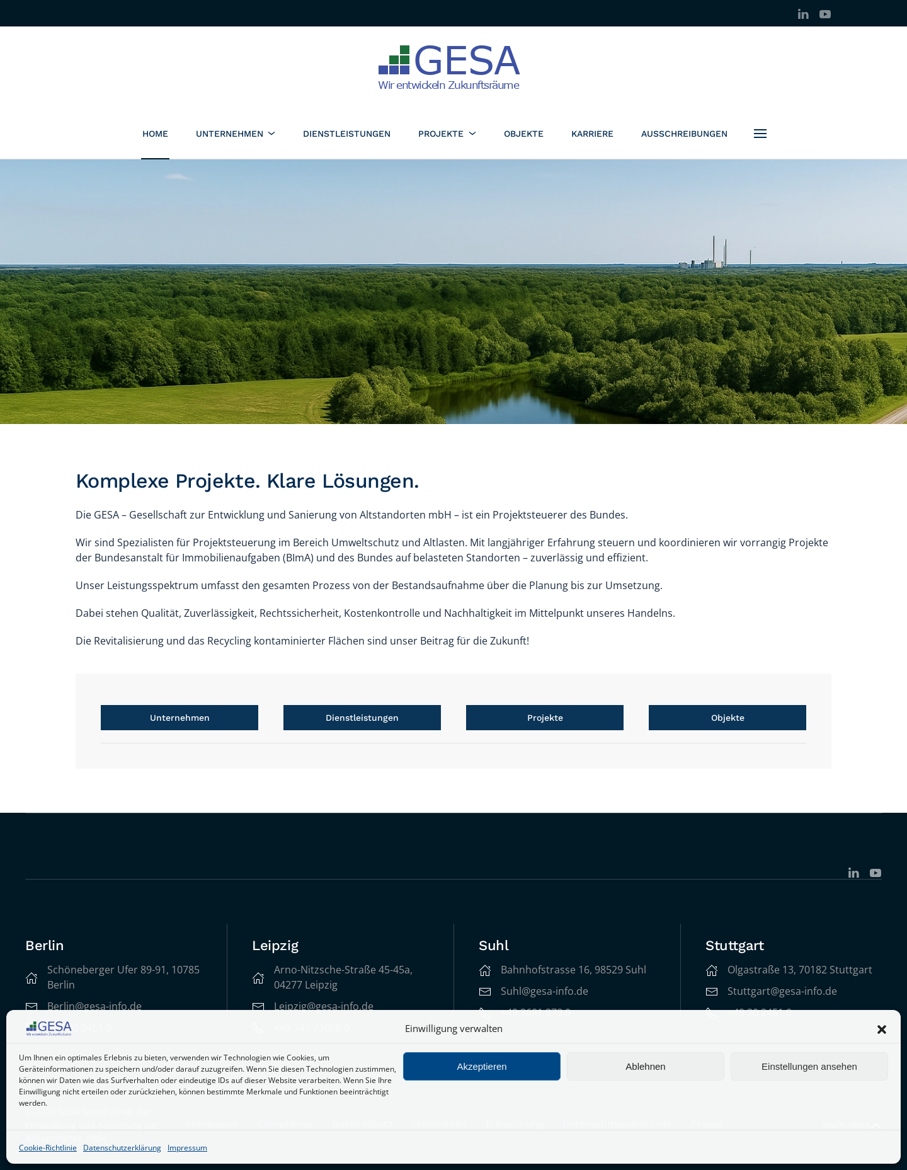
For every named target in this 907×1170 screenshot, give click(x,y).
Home (155, 134)
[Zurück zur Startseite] (453, 67)
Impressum (187, 1147)
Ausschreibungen (684, 134)
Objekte (524, 134)
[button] (882, 1029)
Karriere (592, 134)
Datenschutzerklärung (122, 1147)
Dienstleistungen (347, 134)
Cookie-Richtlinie (48, 1147)
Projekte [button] (447, 134)
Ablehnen (645, 1066)
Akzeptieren (481, 1066)
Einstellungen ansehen (809, 1066)
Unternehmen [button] (236, 134)
